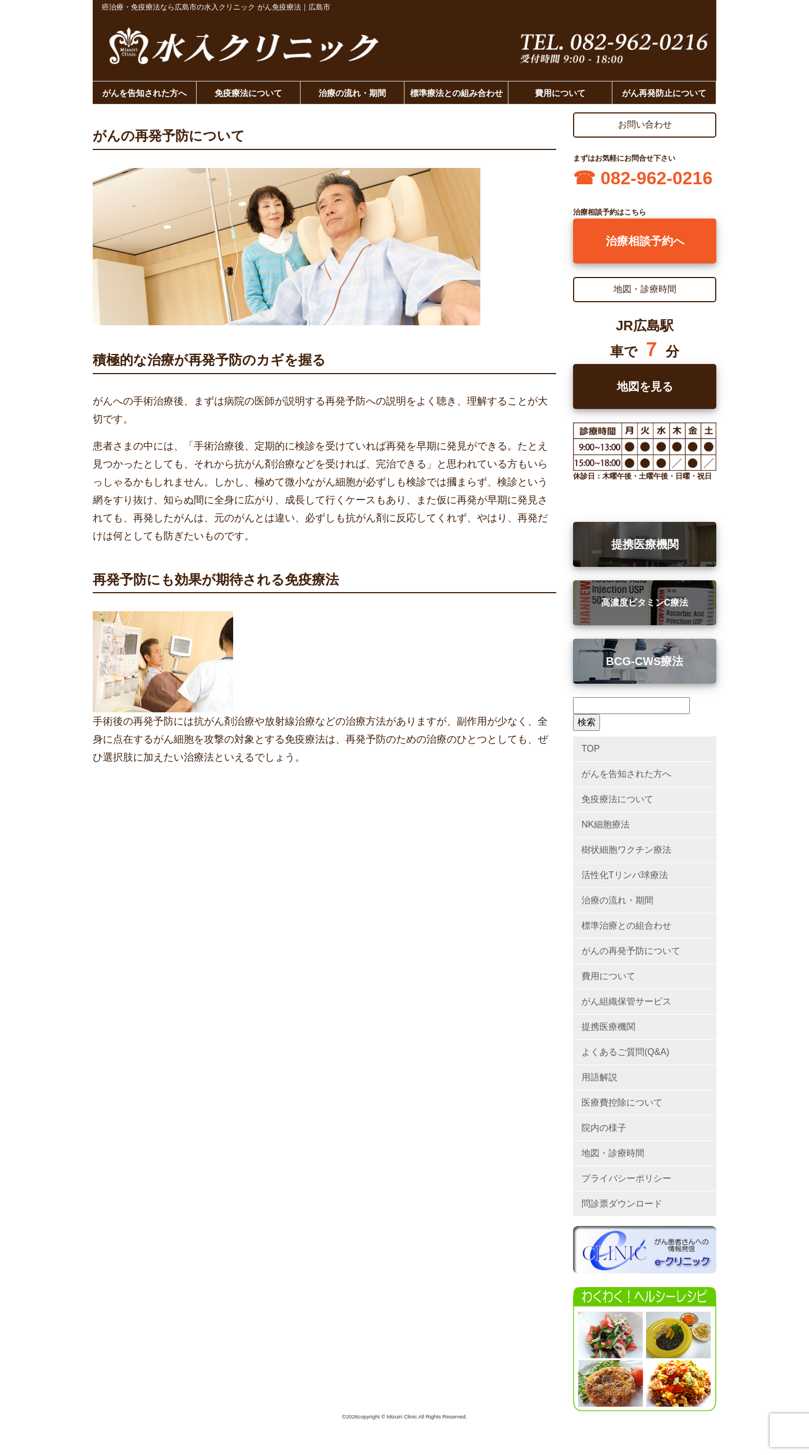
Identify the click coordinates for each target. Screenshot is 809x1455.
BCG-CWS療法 (645, 661)
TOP (590, 748)
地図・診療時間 (612, 1153)
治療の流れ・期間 (352, 93)
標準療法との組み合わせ (456, 93)
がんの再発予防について (630, 951)
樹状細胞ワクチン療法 (626, 849)
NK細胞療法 (605, 824)
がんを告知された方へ (144, 93)
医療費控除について (621, 1102)
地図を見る (645, 386)
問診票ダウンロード (621, 1203)
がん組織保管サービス (626, 1001)
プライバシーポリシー (626, 1178)
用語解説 (599, 1077)
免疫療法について (248, 93)
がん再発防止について (664, 93)
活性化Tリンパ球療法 (624, 875)
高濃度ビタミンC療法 (645, 602)
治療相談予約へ (645, 241)
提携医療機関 (645, 544)
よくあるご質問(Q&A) (625, 1052)
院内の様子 (603, 1128)
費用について (560, 93)
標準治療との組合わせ (626, 925)
